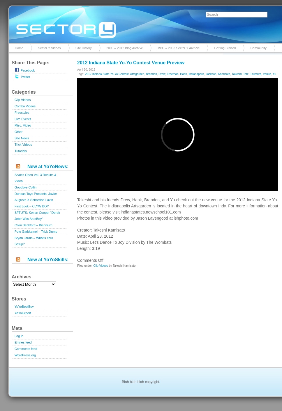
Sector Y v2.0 (141, 23)
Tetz (245, 74)
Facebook (25, 69)
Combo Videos (25, 106)
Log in (19, 336)
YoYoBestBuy (24, 306)
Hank (183, 74)
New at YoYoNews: (47, 166)
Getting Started (225, 48)
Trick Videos (23, 144)
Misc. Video (23, 125)
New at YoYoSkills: (47, 259)
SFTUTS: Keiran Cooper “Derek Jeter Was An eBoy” (37, 215)
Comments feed (26, 348)
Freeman (173, 74)
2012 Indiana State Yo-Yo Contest (107, 74)
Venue (267, 74)
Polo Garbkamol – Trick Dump (36, 231)
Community (258, 48)
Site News (22, 138)
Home (19, 48)
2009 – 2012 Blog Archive (124, 48)
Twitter (22, 76)
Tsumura (255, 74)
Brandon (151, 74)
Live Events (23, 119)
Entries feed (23, 342)
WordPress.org (25, 355)
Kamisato (224, 74)
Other (19, 132)
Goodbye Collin (25, 187)
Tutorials (21, 151)
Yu (274, 74)
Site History (83, 48)
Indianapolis (196, 74)
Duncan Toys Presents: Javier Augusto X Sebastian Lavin (36, 197)
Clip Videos (23, 100)
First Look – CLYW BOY (32, 206)
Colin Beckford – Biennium (33, 225)
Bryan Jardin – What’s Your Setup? (34, 241)
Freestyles (22, 112)
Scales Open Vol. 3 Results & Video (36, 178)
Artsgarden (137, 74)
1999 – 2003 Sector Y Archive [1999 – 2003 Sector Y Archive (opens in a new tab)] (178, 48)
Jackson (211, 74)
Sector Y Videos (49, 48)
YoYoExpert (23, 313)
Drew (161, 74)
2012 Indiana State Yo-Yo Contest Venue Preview (130, 62)
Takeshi (237, 74)
